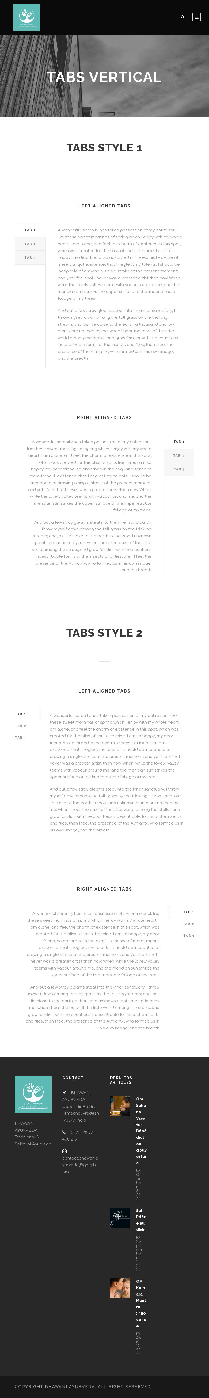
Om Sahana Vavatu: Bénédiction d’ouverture (141, 1131)
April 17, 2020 (138, 1346)
